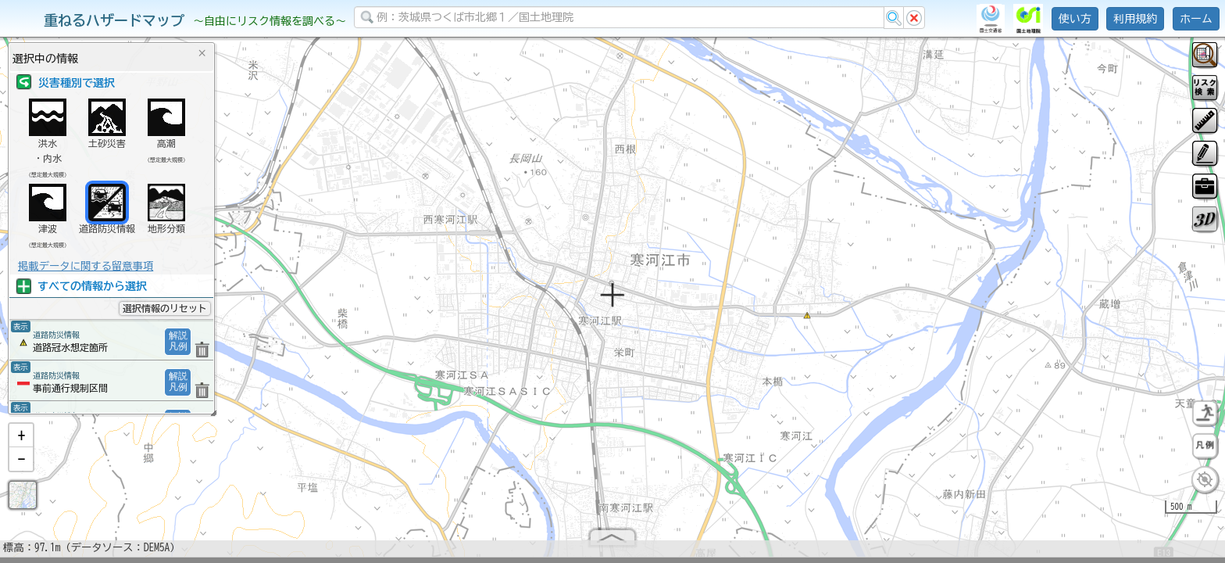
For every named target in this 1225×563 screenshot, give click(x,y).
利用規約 (1135, 18)
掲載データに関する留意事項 (85, 265)
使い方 (1075, 18)
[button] (21, 442)
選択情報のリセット (165, 308)
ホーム (1196, 18)
